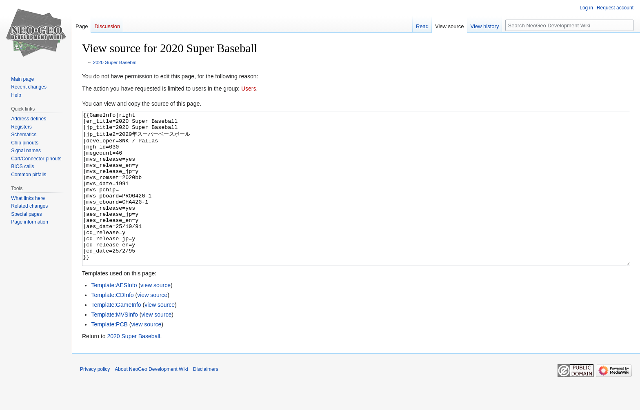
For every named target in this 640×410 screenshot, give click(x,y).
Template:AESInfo (114, 315)
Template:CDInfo (112, 325)
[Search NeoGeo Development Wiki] (569, 25)
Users (248, 88)
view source (155, 315)
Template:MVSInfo (114, 345)
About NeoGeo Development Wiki (151, 400)
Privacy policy (95, 400)
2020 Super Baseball (115, 62)
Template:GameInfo (116, 335)
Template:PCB (109, 355)
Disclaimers (205, 400)
